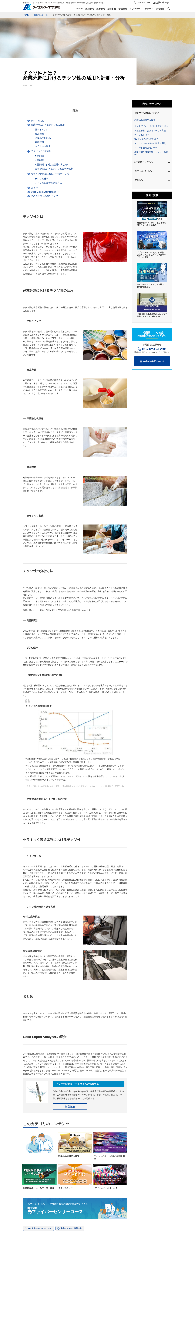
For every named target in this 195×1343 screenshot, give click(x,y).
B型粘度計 (40, 156)
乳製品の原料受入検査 (144, 120)
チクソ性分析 (41, 178)
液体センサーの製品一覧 (71, 1228)
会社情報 (122, 8)
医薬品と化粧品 (43, 138)
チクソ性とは (37, 120)
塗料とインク (41, 129)
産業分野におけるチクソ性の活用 (48, 124)
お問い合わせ (162, 2)
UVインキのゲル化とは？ (146, 139)
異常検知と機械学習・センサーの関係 (151, 153)
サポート (149, 8)
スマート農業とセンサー (145, 147)
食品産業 (39, 133)
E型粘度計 (40, 160)
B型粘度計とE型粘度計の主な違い (52, 164)
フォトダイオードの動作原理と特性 (151, 126)
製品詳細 (70, 1106)
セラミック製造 (43, 146)
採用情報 (160, 8)
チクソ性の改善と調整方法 (48, 182)
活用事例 (111, 8)
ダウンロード (136, 8)
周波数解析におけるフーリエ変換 (150, 130)
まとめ (34, 187)
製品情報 (89, 8)
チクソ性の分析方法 (41, 151)
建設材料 (39, 142)
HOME (79, 8)
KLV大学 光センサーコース (40, 1228)
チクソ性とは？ (141, 134)
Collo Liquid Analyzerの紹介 (45, 192)
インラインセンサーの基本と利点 (150, 143)
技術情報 (100, 8)
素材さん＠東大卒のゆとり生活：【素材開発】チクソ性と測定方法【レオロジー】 (67, 786)
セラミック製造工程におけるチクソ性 (50, 173)
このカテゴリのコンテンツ (44, 196)
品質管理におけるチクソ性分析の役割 (54, 168)
